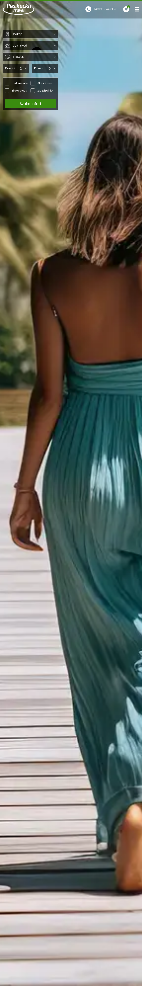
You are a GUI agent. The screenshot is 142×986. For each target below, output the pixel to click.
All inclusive (42, 83)
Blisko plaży (16, 90)
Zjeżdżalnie (42, 90)
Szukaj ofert (30, 103)
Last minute (16, 83)
